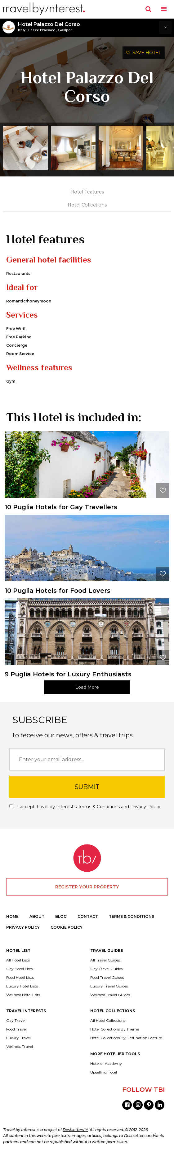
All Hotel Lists (18, 960)
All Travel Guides (105, 960)
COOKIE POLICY (67, 927)
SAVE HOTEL (143, 52)
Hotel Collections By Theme (114, 1029)
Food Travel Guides (107, 977)
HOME (12, 916)
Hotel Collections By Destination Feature (126, 1038)
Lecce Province (41, 30)
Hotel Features (87, 192)
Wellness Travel (19, 1046)
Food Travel (16, 1029)
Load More (87, 687)
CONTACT (88, 916)
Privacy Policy (145, 806)
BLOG (61, 916)
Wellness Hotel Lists (23, 995)
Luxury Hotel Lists (22, 986)
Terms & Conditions (99, 806)
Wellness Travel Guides (110, 995)
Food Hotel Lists (20, 977)
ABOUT (36, 916)
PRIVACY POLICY (23, 927)
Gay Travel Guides (106, 969)
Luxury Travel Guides (109, 986)
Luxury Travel (18, 1038)
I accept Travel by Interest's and (84, 806)
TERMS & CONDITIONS (131, 916)
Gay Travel (15, 1020)
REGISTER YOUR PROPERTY (87, 887)
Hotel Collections (87, 205)
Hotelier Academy (106, 1063)
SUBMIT (87, 787)
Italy (21, 30)
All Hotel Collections (107, 1020)
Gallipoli (65, 30)
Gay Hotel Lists (19, 969)
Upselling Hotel (103, 1072)
